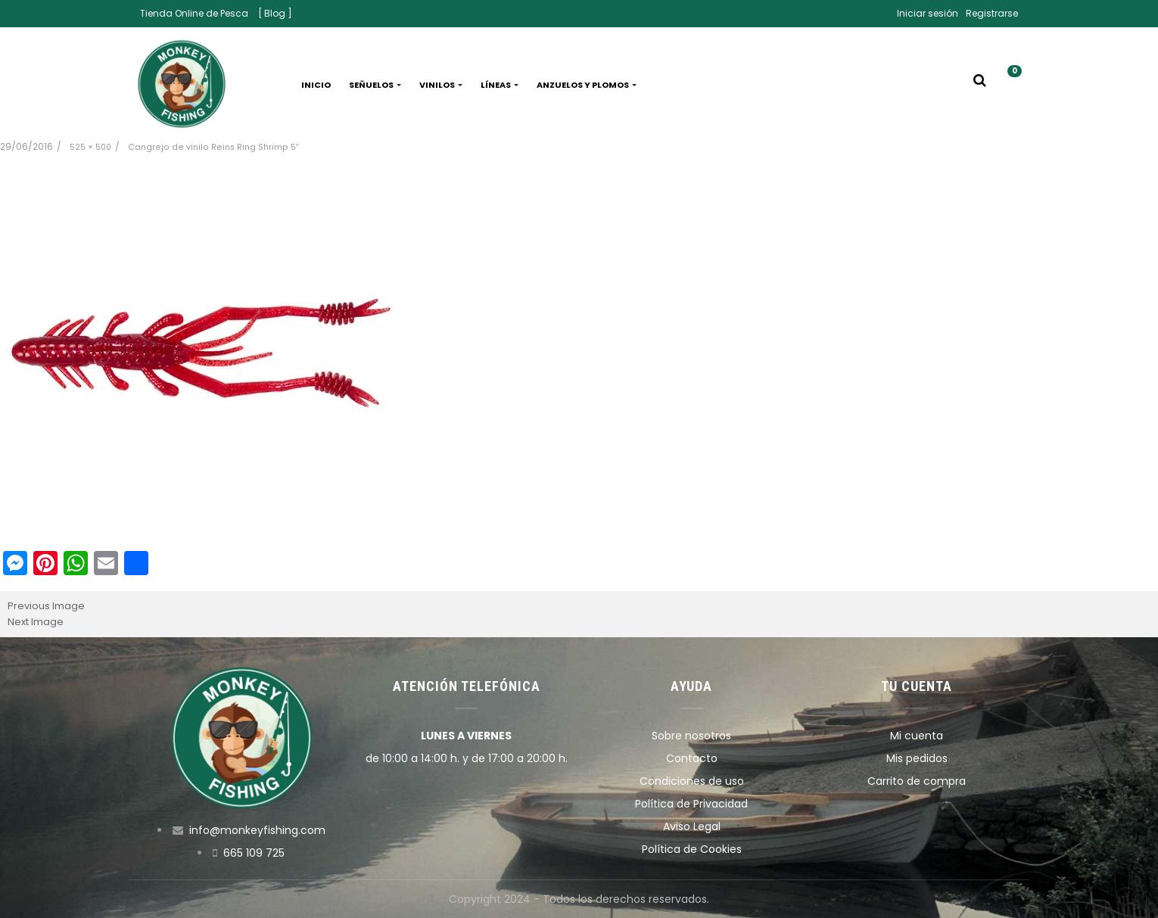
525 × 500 (90, 147)
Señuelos (375, 85)
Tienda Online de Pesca (194, 13)
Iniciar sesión (927, 13)
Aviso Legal (692, 826)
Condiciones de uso (692, 781)
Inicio (316, 85)
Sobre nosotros (691, 735)
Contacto (692, 758)
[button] (1009, 84)
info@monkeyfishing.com (257, 830)
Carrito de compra (916, 781)
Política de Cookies (692, 849)
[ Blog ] (275, 13)
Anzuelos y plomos (587, 85)
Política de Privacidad (691, 803)
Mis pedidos (917, 758)
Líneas (499, 85)
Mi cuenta (916, 735)
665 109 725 (254, 852)
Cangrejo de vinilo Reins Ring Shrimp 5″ (213, 147)
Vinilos (440, 85)
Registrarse (992, 13)
